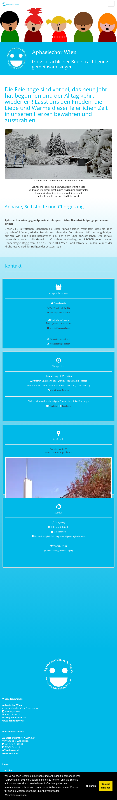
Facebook (66, 406)
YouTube (53, 406)
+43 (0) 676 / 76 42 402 (59, 308)
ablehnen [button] (91, 786)
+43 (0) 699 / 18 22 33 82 (59, 323)
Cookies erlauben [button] (105, 786)
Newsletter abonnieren (60, 339)
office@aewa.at (10, 750)
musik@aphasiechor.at (60, 328)
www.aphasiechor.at (13, 720)
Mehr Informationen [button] (16, 795)
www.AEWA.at (10, 753)
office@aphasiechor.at (60, 312)
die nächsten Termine (59, 390)
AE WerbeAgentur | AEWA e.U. (18, 737)
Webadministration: (13, 731)
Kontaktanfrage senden (60, 344)
